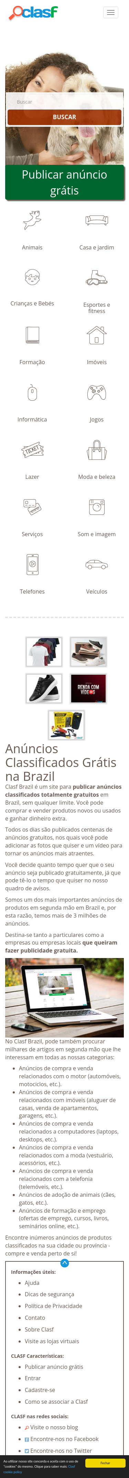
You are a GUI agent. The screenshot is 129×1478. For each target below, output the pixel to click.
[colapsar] (110, 12)
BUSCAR (64, 117)
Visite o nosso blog (51, 1427)
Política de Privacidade (53, 1306)
